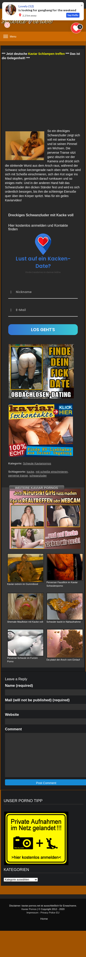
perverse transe (18, 475)
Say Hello (72, 15)
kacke (30, 471)
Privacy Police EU (49, 912)
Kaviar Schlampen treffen (46, 53)
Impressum (32, 912)
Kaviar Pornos (29, 909)
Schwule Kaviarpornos (37, 463)
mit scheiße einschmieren (52, 471)
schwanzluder (38, 475)
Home (44, 918)
